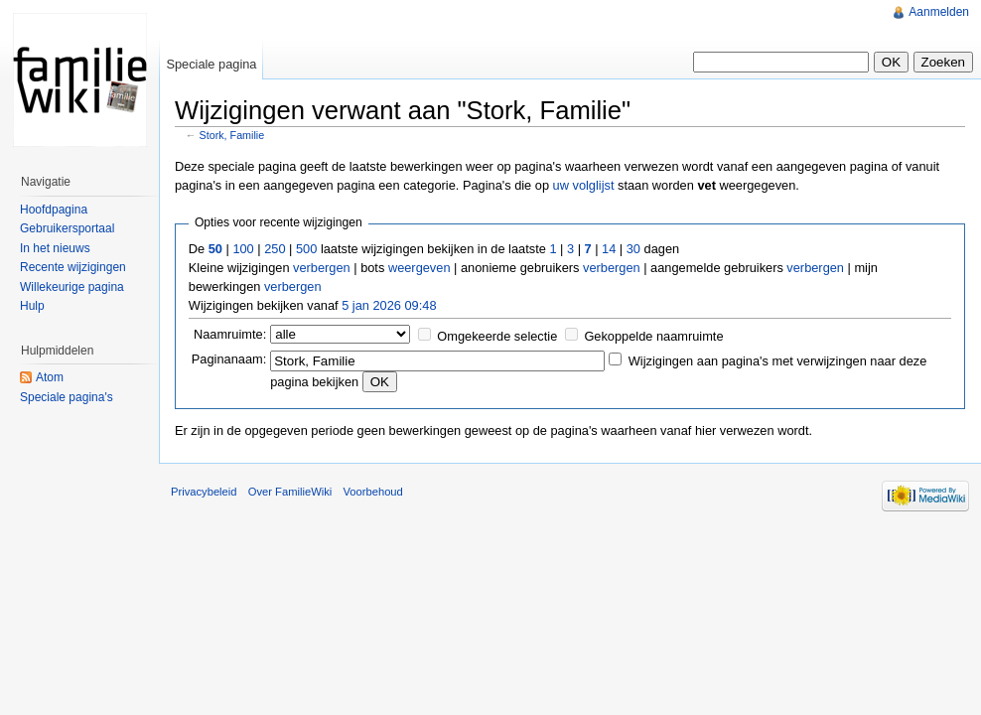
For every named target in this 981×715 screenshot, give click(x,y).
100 (242, 248)
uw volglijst (584, 185)
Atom (50, 377)
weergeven (419, 267)
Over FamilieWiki (290, 492)
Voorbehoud (372, 492)
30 (633, 248)
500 (306, 248)
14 (609, 248)
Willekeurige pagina (72, 287)
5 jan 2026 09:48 (389, 305)
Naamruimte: (230, 334)
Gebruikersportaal (67, 228)
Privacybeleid (204, 492)
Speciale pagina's (66, 397)
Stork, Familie (232, 135)
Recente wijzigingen (73, 267)
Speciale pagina (211, 64)
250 (274, 248)
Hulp (32, 306)
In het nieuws (55, 248)
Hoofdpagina (53, 209)
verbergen (321, 267)
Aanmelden (939, 12)
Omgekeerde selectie (497, 336)
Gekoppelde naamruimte (653, 336)
